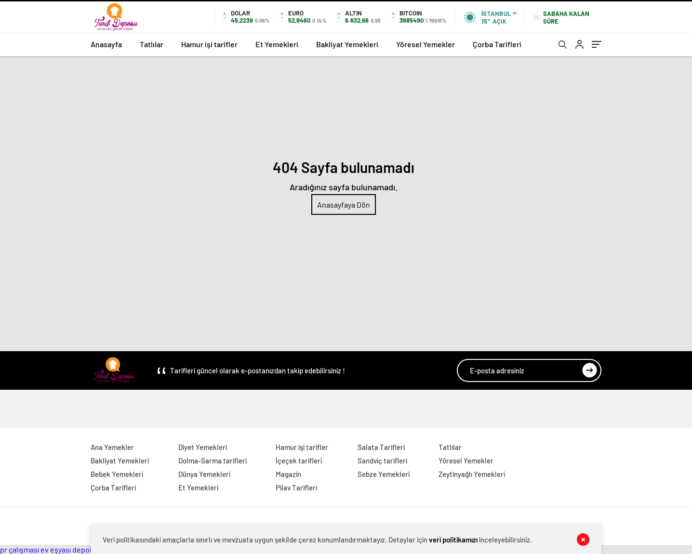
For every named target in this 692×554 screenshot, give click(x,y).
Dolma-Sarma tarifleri (212, 460)
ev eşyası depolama (73, 549)
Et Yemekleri (276, 44)
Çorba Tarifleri (497, 44)
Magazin (288, 474)
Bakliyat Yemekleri (347, 44)
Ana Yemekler (112, 447)
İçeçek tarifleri (299, 460)
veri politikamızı (453, 539)
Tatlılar (151, 44)
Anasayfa (106, 44)
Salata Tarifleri (381, 447)
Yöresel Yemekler (425, 44)
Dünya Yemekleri (204, 474)
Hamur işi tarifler (209, 44)
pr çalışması (19, 549)
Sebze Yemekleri (384, 474)
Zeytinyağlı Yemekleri (472, 474)
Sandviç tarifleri (382, 460)
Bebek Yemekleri (117, 474)
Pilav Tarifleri (296, 487)
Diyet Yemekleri (202, 447)
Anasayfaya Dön (343, 204)
